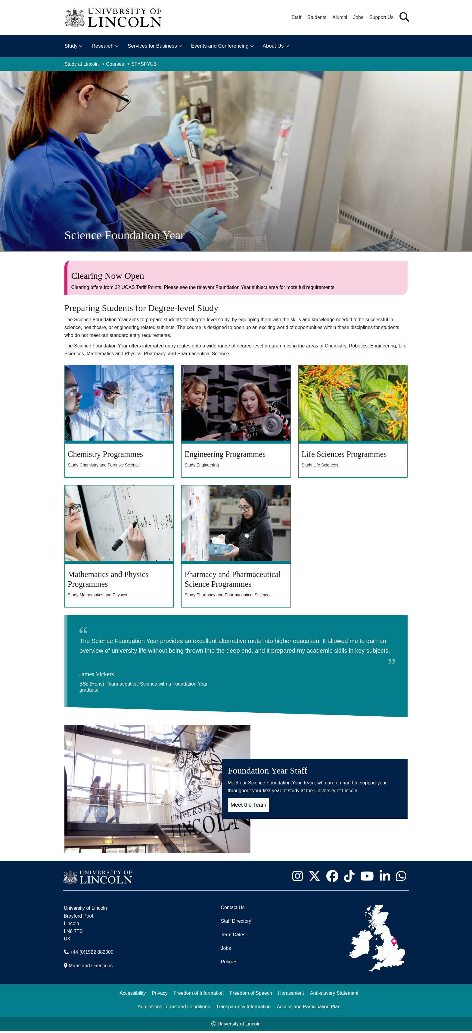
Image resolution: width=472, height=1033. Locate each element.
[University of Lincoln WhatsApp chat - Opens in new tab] (401, 878)
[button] (404, 17)
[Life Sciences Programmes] (353, 422)
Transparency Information (243, 1008)
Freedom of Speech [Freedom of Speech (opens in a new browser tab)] (251, 995)
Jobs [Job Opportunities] (226, 950)
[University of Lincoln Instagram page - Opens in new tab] (297, 878)
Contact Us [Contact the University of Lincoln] (232, 909)
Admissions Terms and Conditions (174, 1008)
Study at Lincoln (81, 64)
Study (70, 46)
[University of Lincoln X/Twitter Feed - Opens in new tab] (314, 878)
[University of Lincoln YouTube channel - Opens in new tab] (367, 878)
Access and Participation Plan (308, 1008)
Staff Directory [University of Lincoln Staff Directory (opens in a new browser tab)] (236, 923)
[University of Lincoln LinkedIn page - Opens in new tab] (384, 878)
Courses (115, 64)
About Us (273, 46)
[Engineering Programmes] (235, 422)
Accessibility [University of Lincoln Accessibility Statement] (133, 995)
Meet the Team (248, 807)
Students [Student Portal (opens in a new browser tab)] (316, 17)
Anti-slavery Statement (334, 995)
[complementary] (65, 988)
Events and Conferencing (220, 46)
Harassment (291, 995)
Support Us (381, 17)
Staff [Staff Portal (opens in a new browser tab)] (296, 17)
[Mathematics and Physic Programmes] (119, 548)
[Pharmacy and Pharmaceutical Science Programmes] (235, 548)
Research (102, 46)
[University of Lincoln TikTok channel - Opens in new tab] (349, 878)
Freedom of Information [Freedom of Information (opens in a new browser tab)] (199, 995)
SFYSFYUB (144, 64)
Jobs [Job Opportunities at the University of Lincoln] (358, 17)
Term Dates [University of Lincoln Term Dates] (233, 936)
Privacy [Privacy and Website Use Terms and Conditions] (159, 995)
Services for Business (152, 46)
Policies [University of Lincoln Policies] (229, 963)
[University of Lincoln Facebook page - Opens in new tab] (332, 878)
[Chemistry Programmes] (119, 422)
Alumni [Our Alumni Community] (339, 17)
